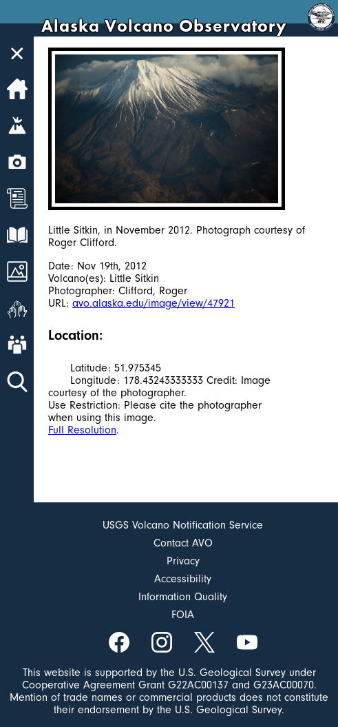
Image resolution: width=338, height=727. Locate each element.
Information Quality (182, 597)
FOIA (182, 614)
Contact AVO (183, 543)
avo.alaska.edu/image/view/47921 (153, 303)
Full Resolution (82, 430)
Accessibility (182, 579)
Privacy (183, 561)
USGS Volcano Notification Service (183, 525)
